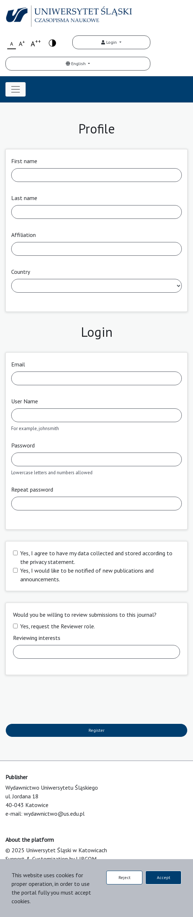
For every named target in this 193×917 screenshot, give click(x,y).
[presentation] (60, 701)
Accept (163, 877)
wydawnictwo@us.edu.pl (54, 813)
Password (23, 445)
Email (18, 364)
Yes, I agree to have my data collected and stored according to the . (96, 557)
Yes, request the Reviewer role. (57, 626)
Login (109, 42)
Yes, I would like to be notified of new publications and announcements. (87, 575)
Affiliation (23, 234)
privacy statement (52, 561)
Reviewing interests (36, 637)
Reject (124, 877)
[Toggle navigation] (15, 89)
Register (96, 730)
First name (24, 161)
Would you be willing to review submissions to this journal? (84, 614)
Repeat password (32, 489)
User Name (24, 401)
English (76, 63)
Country (20, 271)
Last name (24, 197)
